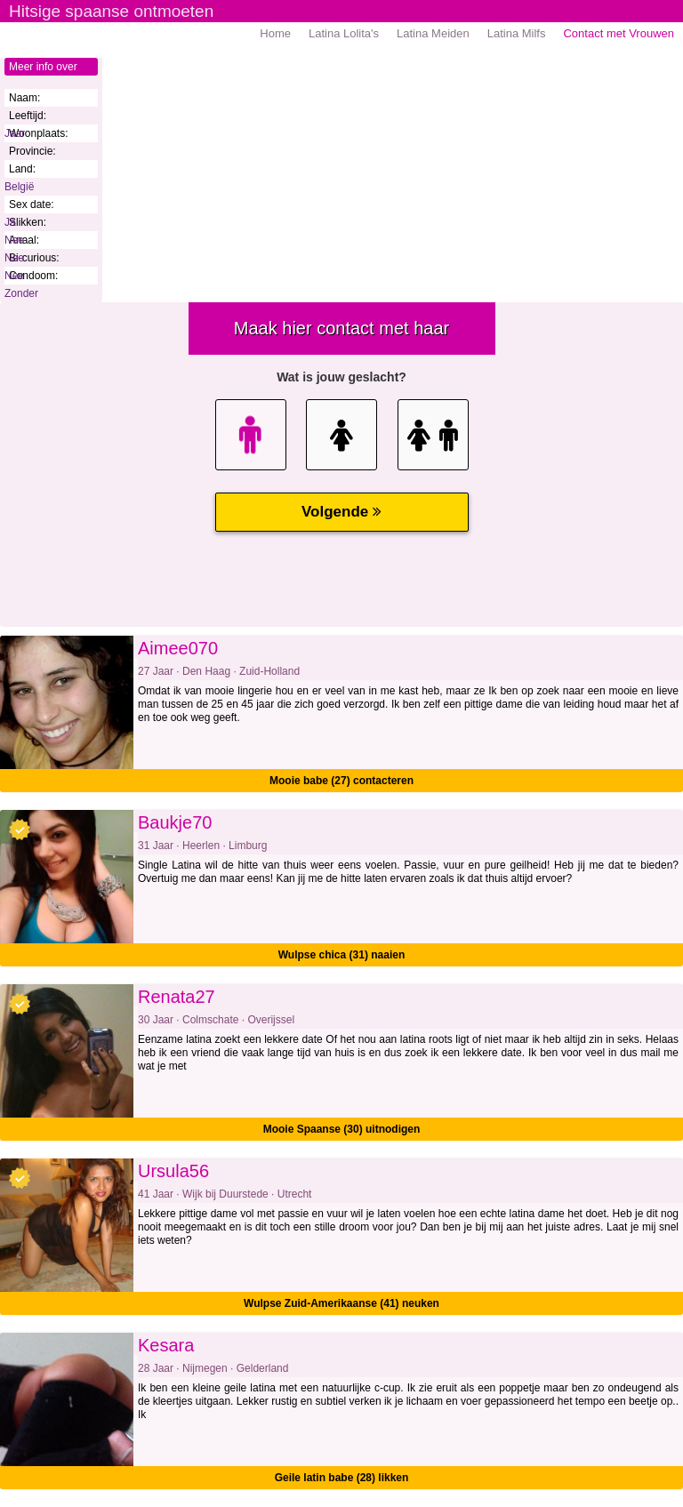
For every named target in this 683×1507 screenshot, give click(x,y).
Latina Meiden (433, 33)
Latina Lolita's (344, 33)
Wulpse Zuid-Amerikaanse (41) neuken (341, 1303)
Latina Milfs (516, 33)
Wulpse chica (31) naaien (342, 955)
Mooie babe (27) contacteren (341, 780)
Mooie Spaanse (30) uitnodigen (342, 1129)
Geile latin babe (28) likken (342, 1477)
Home (275, 33)
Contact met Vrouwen (618, 33)
